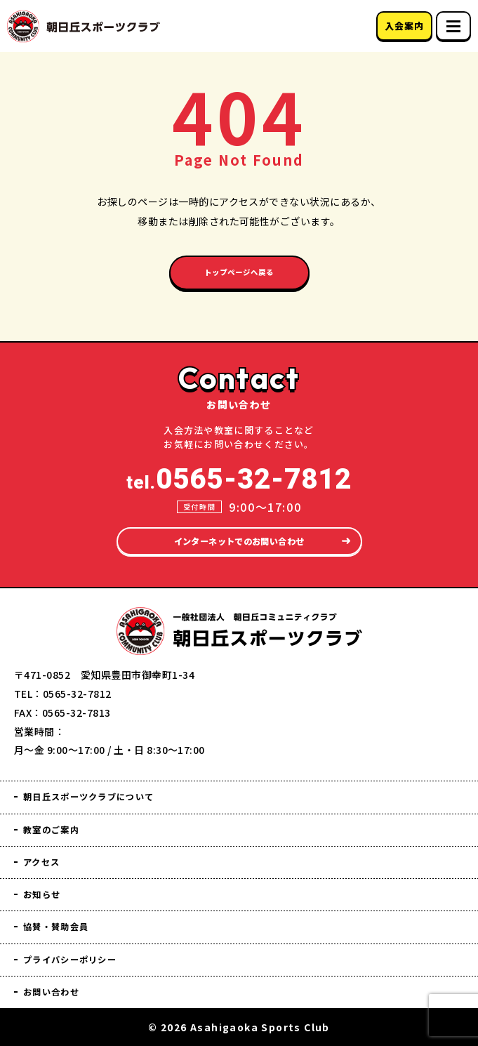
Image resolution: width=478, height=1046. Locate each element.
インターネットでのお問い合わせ (238, 526)
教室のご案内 (58, 819)
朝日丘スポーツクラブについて (104, 784)
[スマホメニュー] (453, 26)
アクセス (46, 853)
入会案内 (404, 25)
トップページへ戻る (239, 276)
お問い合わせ (58, 991)
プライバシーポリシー (81, 956)
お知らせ (46, 887)
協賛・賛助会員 (64, 922)
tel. (239, 463)
